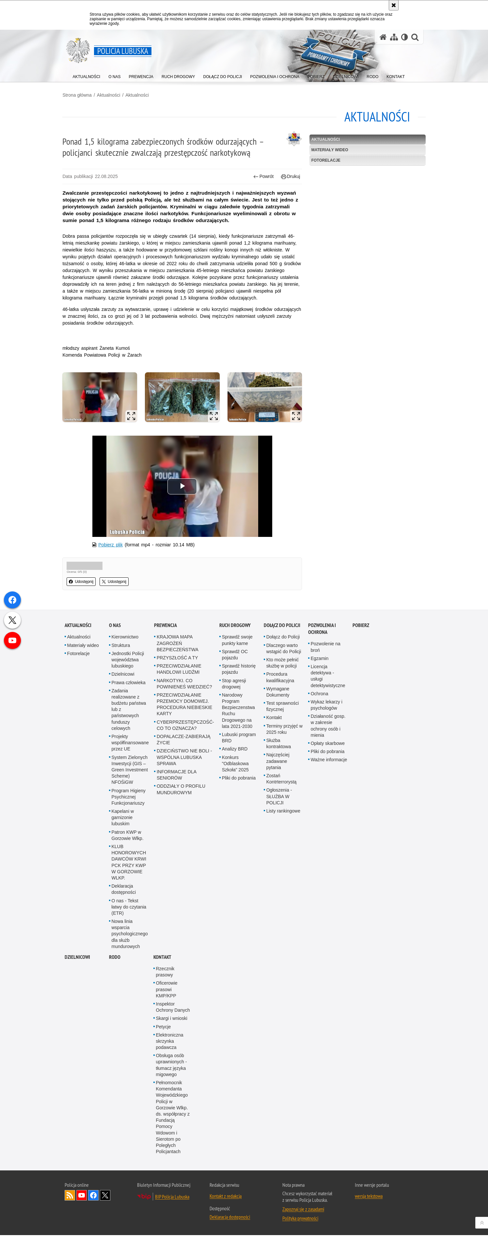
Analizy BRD (235, 753)
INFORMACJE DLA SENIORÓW (176, 779)
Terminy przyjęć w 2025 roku (284, 734)
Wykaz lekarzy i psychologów (326, 710)
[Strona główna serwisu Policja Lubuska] (383, 37)
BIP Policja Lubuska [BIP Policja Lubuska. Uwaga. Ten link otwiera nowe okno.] (172, 1201)
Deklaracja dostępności (124, 894)
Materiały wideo (329, 149)
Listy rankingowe (283, 815)
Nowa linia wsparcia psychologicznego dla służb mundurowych (130, 939)
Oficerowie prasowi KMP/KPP (167, 994)
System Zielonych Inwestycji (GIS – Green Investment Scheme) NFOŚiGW (130, 775)
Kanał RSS (70, 1200)
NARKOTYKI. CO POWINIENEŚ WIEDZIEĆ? (184, 688)
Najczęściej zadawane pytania (278, 766)
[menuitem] (87, 75)
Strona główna (79, 95)
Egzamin (319, 663)
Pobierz (361, 630)
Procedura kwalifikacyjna (280, 682)
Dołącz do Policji (282, 630)
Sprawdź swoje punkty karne (237, 645)
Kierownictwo (125, 641)
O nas (115, 630)
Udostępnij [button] (83, 586)
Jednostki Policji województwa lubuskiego (128, 664)
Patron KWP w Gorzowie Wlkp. (128, 840)
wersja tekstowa (369, 1201)
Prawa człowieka (129, 687)
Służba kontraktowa (278, 748)
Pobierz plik (112, 549)
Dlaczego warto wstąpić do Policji (283, 653)
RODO (114, 961)
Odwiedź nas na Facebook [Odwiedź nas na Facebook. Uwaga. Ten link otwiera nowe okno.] (93, 1200)
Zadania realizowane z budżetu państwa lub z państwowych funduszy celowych (129, 714)
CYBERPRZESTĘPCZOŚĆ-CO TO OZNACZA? (185, 730)
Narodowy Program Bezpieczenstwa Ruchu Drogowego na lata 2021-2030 (238, 715)
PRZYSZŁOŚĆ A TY (177, 662)
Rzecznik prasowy (165, 976)
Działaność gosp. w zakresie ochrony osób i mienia (328, 730)
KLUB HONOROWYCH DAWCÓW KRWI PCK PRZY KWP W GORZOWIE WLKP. (129, 867)
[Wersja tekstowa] (404, 37)
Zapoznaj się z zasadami (303, 1214)
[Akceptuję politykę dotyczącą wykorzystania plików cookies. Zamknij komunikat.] (394, 5)
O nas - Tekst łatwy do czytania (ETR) (129, 912)
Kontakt (274, 722)
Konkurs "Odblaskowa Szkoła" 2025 (235, 768)
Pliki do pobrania (239, 782)
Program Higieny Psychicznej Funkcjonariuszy (129, 802)
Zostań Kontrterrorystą (281, 783)
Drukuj (290, 176)
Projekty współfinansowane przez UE (130, 747)
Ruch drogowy (235, 630)
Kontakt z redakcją (226, 1201)
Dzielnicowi (123, 679)
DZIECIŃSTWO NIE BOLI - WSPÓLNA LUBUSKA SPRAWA (184, 762)
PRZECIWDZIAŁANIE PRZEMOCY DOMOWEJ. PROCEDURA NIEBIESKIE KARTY (184, 709)
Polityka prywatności (300, 1223)
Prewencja (165, 630)
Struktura (121, 650)
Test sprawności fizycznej (282, 711)
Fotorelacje (325, 160)
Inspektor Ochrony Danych (173, 1012)
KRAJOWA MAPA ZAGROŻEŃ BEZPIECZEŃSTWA (177, 648)
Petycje (163, 1031)
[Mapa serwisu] (394, 37)
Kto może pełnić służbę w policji (282, 667)
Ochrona (319, 698)
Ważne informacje (329, 764)
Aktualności (110, 95)
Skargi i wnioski (171, 1023)
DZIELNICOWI (77, 961)
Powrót (263, 176)
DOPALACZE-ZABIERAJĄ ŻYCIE (184, 744)
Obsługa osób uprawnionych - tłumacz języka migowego (171, 1070)
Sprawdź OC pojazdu (235, 659)
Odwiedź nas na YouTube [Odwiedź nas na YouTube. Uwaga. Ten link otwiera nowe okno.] (81, 1200)
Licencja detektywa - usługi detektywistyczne (328, 681)
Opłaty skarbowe (328, 748)
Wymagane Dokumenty (278, 696)
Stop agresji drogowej (234, 688)
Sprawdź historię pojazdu (239, 674)
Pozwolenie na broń (325, 651)
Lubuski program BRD (239, 742)
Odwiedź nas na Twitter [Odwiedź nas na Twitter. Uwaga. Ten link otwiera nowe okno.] (105, 1200)
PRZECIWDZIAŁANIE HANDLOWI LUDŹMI (179, 674)
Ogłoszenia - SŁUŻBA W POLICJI (279, 801)
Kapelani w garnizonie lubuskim (123, 822)
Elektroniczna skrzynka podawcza (169, 1046)
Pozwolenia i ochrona (322, 633)
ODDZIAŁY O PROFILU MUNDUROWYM (181, 794)
